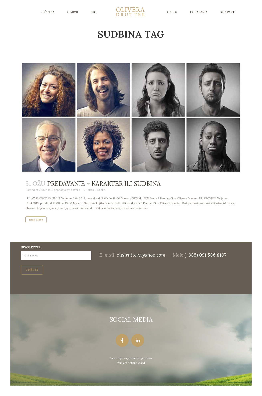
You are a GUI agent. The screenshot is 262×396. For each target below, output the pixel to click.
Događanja (58, 190)
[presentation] (51, 286)
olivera (75, 190)
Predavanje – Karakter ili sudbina (104, 183)
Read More (36, 219)
